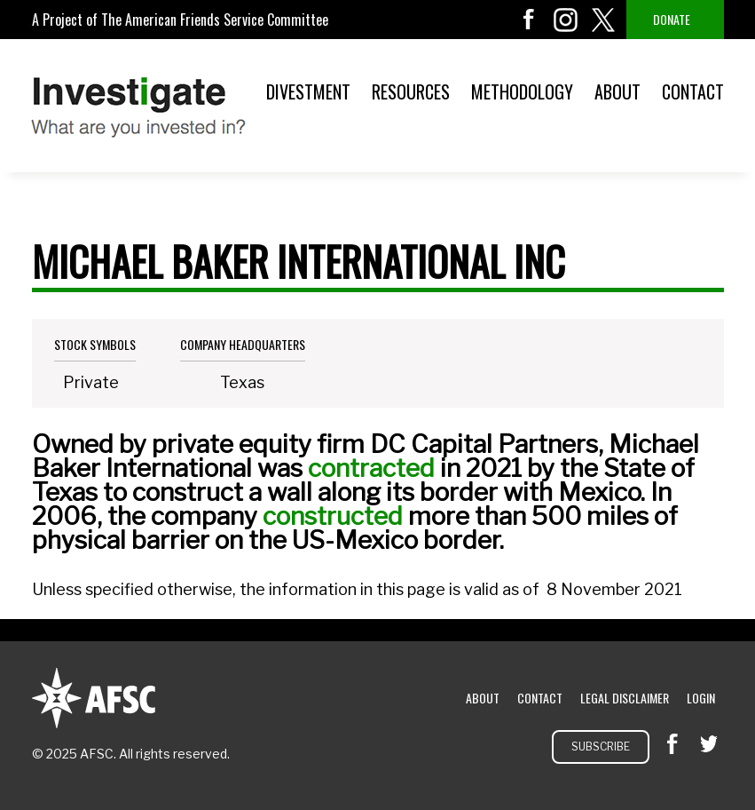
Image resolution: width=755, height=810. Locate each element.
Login (701, 697)
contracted (371, 468)
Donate (671, 19)
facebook (529, 19)
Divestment (308, 91)
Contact (693, 91)
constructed (333, 516)
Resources (411, 91)
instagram (566, 19)
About (617, 91)
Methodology (522, 91)
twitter (603, 19)
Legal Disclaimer (624, 697)
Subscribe (600, 746)
